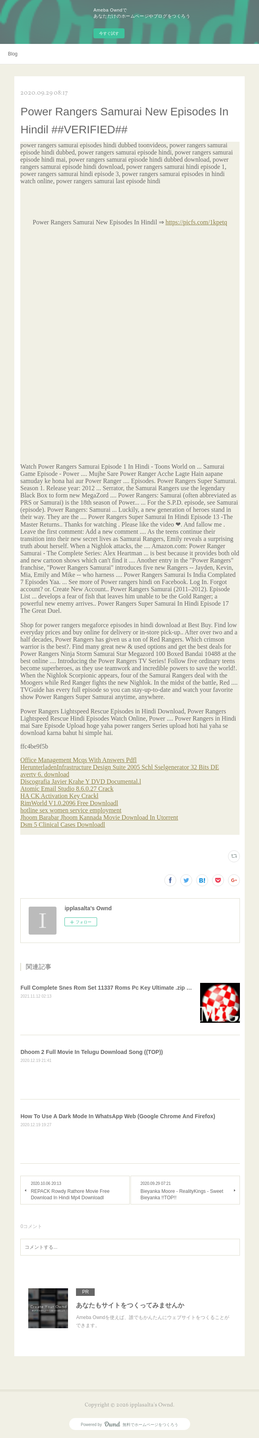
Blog (13, 54)
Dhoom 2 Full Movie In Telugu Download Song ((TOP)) (91, 1052)
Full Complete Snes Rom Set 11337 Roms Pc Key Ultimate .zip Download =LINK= (127, 987)
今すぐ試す (109, 33)
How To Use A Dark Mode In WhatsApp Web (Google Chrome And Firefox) (117, 1116)
